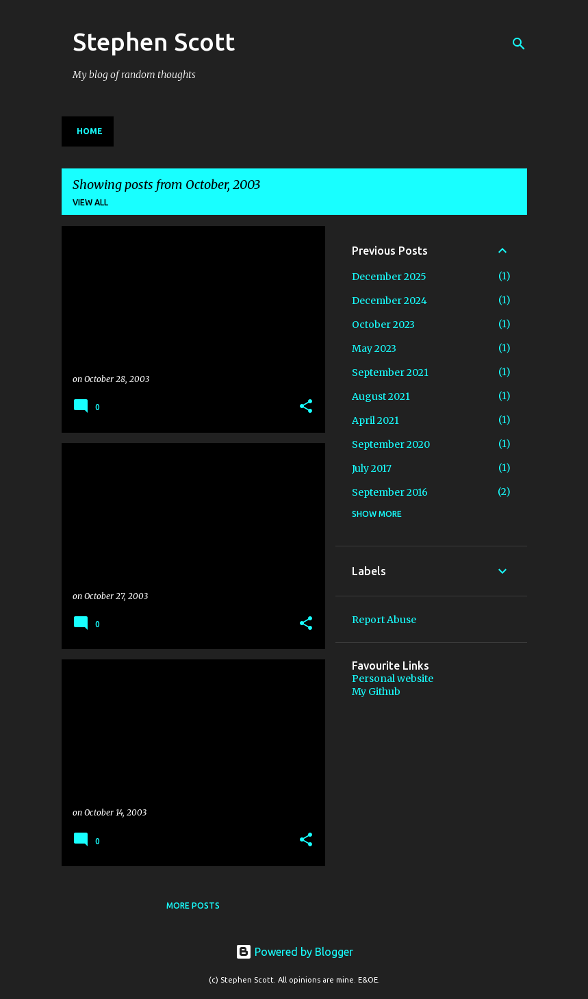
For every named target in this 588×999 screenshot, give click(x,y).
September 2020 (391, 444)
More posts (193, 905)
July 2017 (372, 468)
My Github (376, 691)
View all (90, 202)
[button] (306, 407)
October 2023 (383, 324)
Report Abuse (384, 620)
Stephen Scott (154, 41)
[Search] (519, 43)
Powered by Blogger (294, 952)
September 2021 (390, 372)
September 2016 (390, 492)
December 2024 (389, 300)
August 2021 (381, 396)
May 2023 (374, 348)
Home (90, 131)
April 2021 (375, 420)
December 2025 (389, 276)
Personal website (392, 678)
